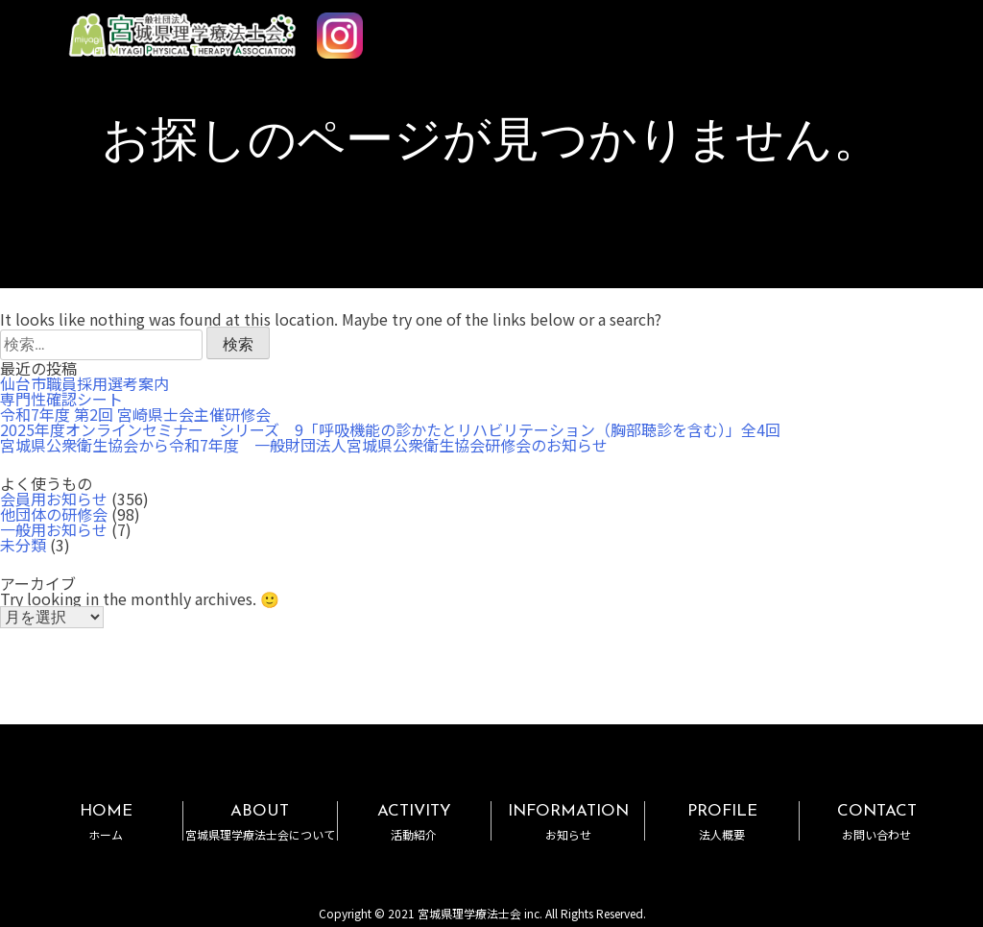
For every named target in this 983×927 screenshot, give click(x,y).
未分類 (23, 544)
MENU (914, 27)
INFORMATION (568, 822)
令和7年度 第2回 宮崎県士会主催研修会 (135, 414)
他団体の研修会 (54, 513)
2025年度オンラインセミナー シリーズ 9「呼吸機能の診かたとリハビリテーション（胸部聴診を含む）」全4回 (390, 429)
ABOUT (259, 822)
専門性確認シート (61, 398)
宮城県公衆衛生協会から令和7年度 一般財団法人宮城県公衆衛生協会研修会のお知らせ (304, 444)
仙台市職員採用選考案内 (84, 383)
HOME (106, 822)
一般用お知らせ (54, 529)
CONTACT (876, 822)
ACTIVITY (414, 822)
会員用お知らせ (54, 498)
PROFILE (721, 822)
